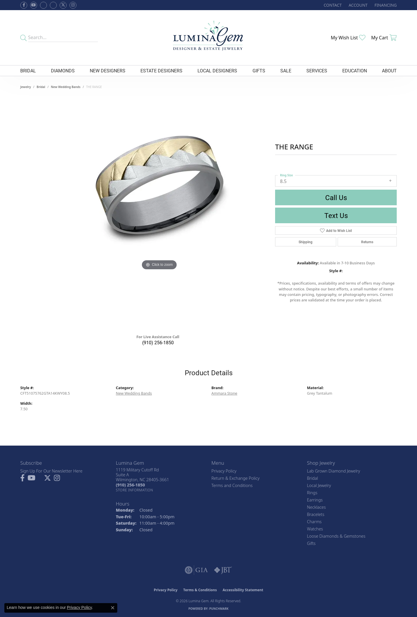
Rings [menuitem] (312, 492)
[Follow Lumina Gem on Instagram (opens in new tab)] (73, 5)
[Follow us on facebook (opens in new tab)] (23, 5)
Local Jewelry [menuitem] (319, 485)
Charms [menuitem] (314, 521)
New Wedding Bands (66, 87)
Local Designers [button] (217, 70)
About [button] (389, 70)
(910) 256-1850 (158, 342)
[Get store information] (134, 490)
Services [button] (316, 70)
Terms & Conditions (200, 589)
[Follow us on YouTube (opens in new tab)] (33, 5)
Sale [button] (285, 70)
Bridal (41, 87)
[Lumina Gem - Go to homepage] (208, 37)
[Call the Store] (130, 485)
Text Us (336, 215)
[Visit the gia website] (196, 570)
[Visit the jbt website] (223, 570)
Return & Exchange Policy (235, 478)
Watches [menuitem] (315, 529)
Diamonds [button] (63, 70)
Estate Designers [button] (161, 70)
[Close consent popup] (112, 607)
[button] (357, 5)
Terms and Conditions (232, 485)
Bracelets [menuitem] (315, 514)
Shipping (305, 241)
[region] (159, 213)
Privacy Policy (224, 471)
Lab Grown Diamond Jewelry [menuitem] (333, 471)
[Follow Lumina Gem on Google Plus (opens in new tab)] (53, 5)
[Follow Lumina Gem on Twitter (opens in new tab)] (63, 5)
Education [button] (354, 70)
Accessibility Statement (243, 589)
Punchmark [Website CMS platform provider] (219, 609)
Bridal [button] (28, 70)
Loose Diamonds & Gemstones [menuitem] (336, 536)
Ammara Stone (224, 393)
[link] (332, 5)
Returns (367, 241)
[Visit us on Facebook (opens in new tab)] (43, 5)
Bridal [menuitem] (312, 478)
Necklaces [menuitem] (316, 507)
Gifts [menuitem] (311, 543)
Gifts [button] (259, 70)
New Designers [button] (107, 70)
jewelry (25, 87)
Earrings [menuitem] (315, 500)
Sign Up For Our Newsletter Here (51, 471)
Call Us (336, 197)
